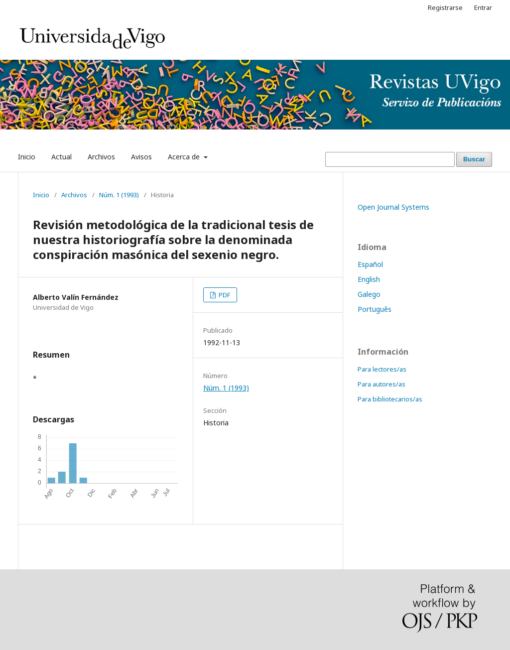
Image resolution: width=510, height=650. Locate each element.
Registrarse (445, 7)
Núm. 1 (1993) (119, 194)
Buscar (474, 159)
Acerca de (185, 156)
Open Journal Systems (393, 207)
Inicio (26, 156)
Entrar (483, 7)
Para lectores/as (382, 369)
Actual (61, 156)
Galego (369, 294)
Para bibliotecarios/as (390, 398)
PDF (223, 294)
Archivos (101, 156)
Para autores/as (381, 384)
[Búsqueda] (390, 159)
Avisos (141, 156)
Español (370, 264)
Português (374, 309)
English (369, 279)
